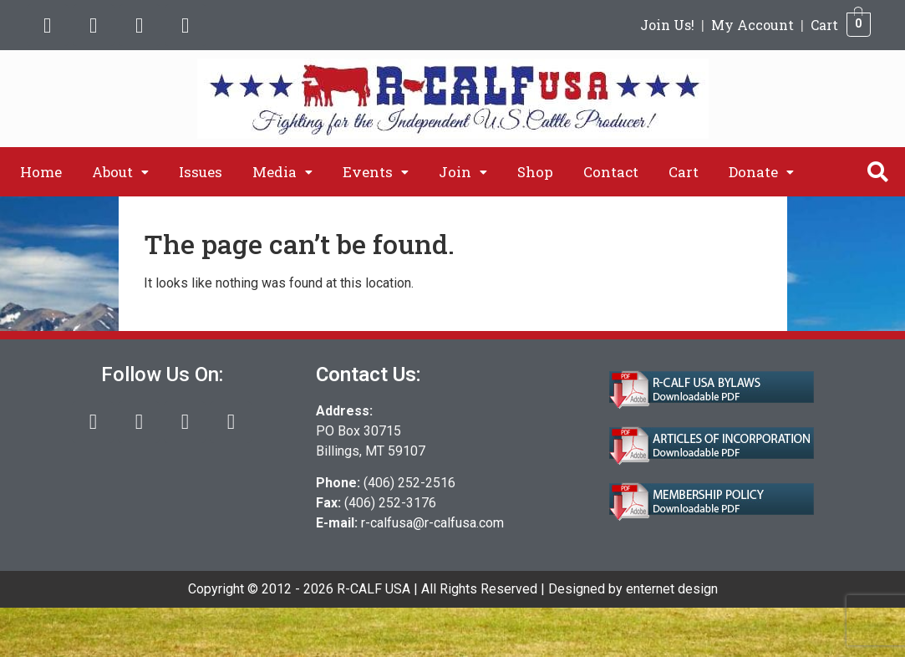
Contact (610, 171)
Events (376, 171)
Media (282, 171)
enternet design (672, 589)
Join (463, 171)
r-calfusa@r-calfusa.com (432, 523)
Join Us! (667, 24)
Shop (535, 171)
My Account (752, 24)
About (120, 171)
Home (41, 171)
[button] (120, 171)
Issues (200, 171)
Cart (824, 24)
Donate (761, 171)
